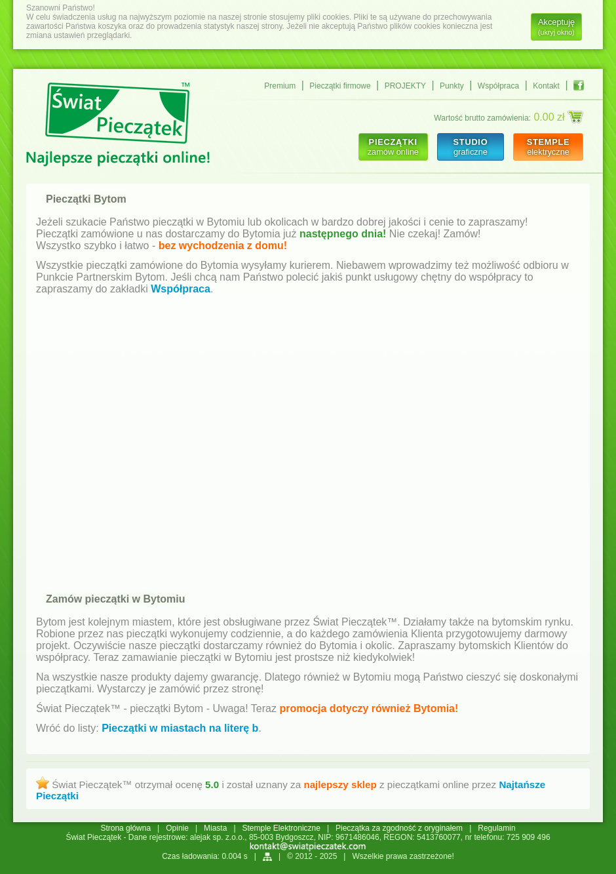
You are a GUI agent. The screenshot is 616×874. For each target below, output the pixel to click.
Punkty (452, 85)
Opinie (177, 828)
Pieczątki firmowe (339, 85)
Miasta (215, 828)
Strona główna (125, 828)
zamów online (393, 147)
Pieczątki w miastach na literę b (180, 728)
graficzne (470, 147)
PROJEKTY (405, 85)
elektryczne (548, 147)
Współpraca (498, 85)
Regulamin (496, 828)
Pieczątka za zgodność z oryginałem (399, 828)
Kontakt (546, 85)
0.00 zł (558, 116)
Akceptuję (556, 26)
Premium (280, 85)
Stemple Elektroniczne (281, 828)
